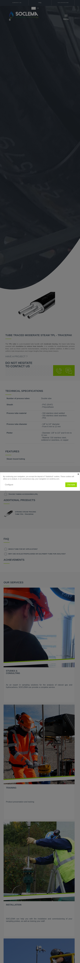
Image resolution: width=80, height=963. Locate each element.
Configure (9, 485)
